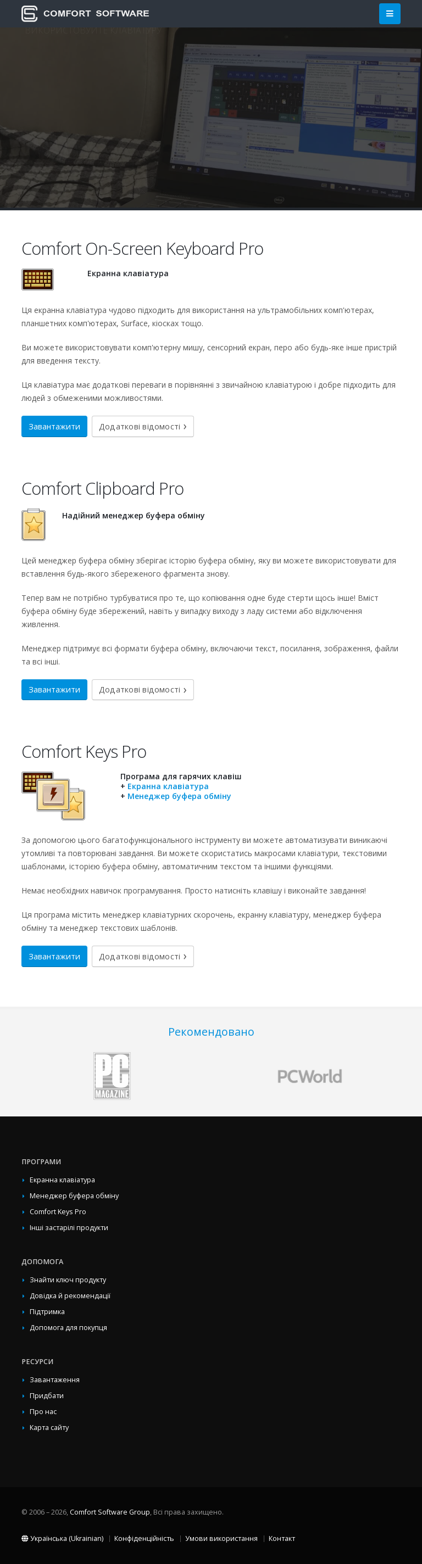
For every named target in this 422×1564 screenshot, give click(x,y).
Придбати (47, 1395)
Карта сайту (49, 1427)
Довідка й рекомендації (70, 1295)
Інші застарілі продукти (69, 1227)
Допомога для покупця (68, 1327)
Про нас (43, 1411)
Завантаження (55, 1379)
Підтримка (47, 1311)
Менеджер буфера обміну (179, 796)
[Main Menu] (390, 14)
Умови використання (221, 1538)
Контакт (282, 1538)
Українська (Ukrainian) (62, 1538)
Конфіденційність (144, 1538)
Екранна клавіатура (168, 786)
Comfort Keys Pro (58, 1211)
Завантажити (54, 426)
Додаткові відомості (139, 426)
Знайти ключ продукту (68, 1279)
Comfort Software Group (110, 1512)
